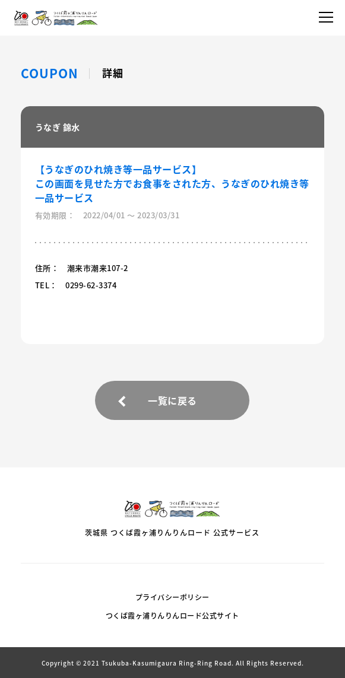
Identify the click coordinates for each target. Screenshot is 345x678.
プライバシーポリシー (172, 597)
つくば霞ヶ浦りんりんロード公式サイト (172, 615)
